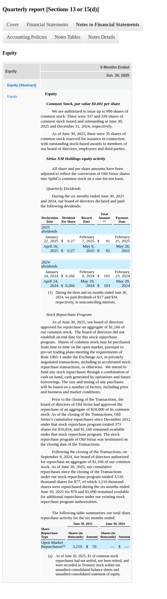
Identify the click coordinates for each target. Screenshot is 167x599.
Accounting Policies (27, 37)
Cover (13, 24)
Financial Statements (47, 24)
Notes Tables (67, 37)
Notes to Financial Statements (107, 24)
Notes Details (101, 37)
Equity (12, 96)
